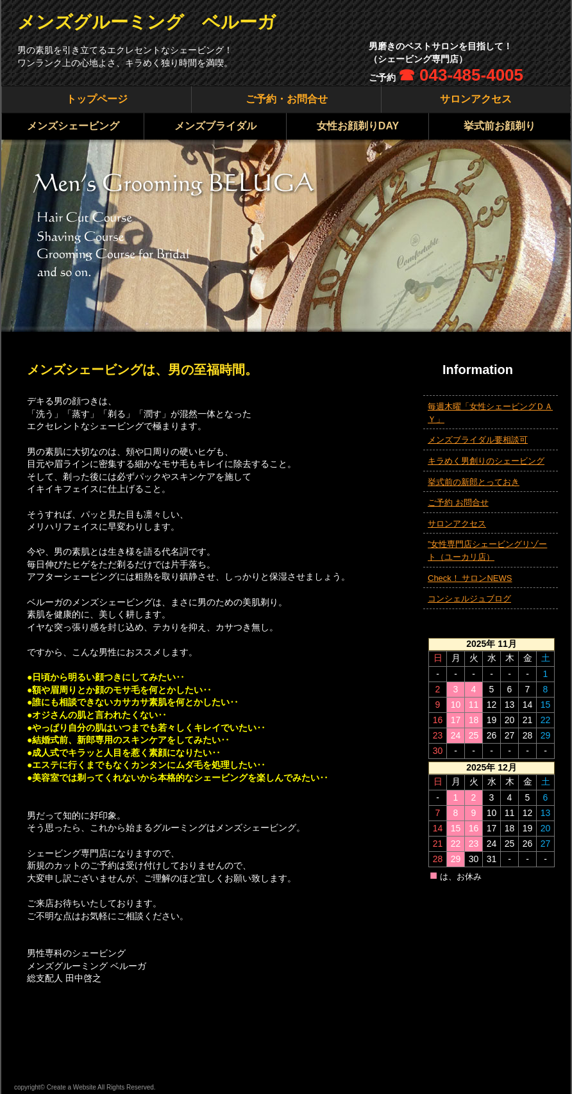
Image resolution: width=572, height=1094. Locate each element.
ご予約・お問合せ (287, 99)
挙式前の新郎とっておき (473, 482)
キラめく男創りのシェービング (486, 461)
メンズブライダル (215, 125)
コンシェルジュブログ (469, 598)
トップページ (97, 99)
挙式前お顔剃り (499, 125)
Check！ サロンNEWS (470, 578)
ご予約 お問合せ (458, 502)
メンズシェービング (73, 125)
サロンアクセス (476, 99)
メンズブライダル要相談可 (478, 440)
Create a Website (71, 1087)
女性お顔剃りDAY (358, 125)
